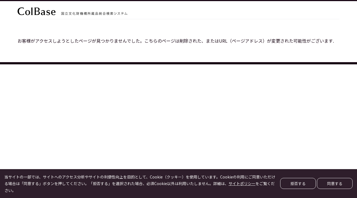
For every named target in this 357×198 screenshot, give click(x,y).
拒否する (298, 183)
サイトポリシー (242, 183)
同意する (334, 183)
